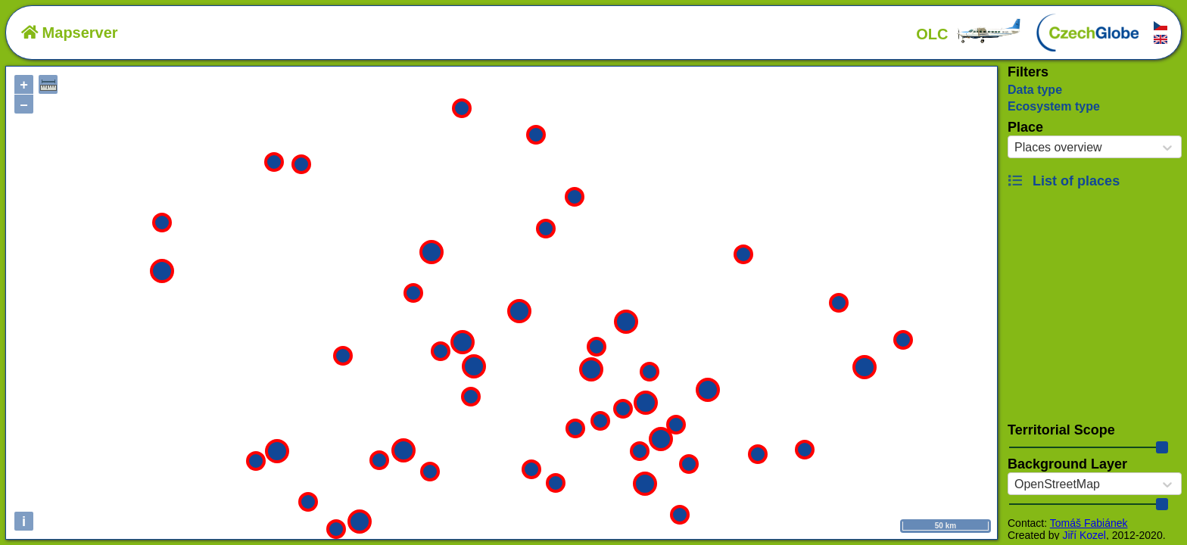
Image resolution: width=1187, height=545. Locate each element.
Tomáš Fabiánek (1089, 523)
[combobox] (1014, 147)
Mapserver (69, 32)
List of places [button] (1064, 180)
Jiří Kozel (1084, 535)
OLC (969, 34)
